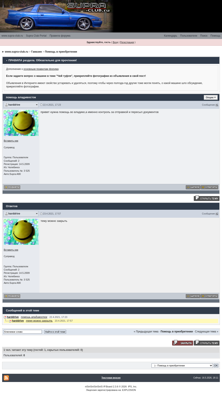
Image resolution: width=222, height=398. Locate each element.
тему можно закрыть (39, 320)
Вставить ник (11, 140)
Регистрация (127, 42)
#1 (217, 104)
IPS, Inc (132, 386)
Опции (210, 97)
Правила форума (59, 35)
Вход (115, 42)
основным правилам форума (40, 69)
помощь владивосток (34, 317)
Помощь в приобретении (61, 51)
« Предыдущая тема (146, 331)
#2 (217, 213)
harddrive (14, 104)
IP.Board (107, 386)
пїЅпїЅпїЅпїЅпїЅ (94, 386)
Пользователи (188, 35)
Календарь (170, 35)
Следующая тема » (206, 331)
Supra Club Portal (36, 35)
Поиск (203, 35)
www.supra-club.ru (12, 35)
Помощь (215, 35)
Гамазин (36, 51)
